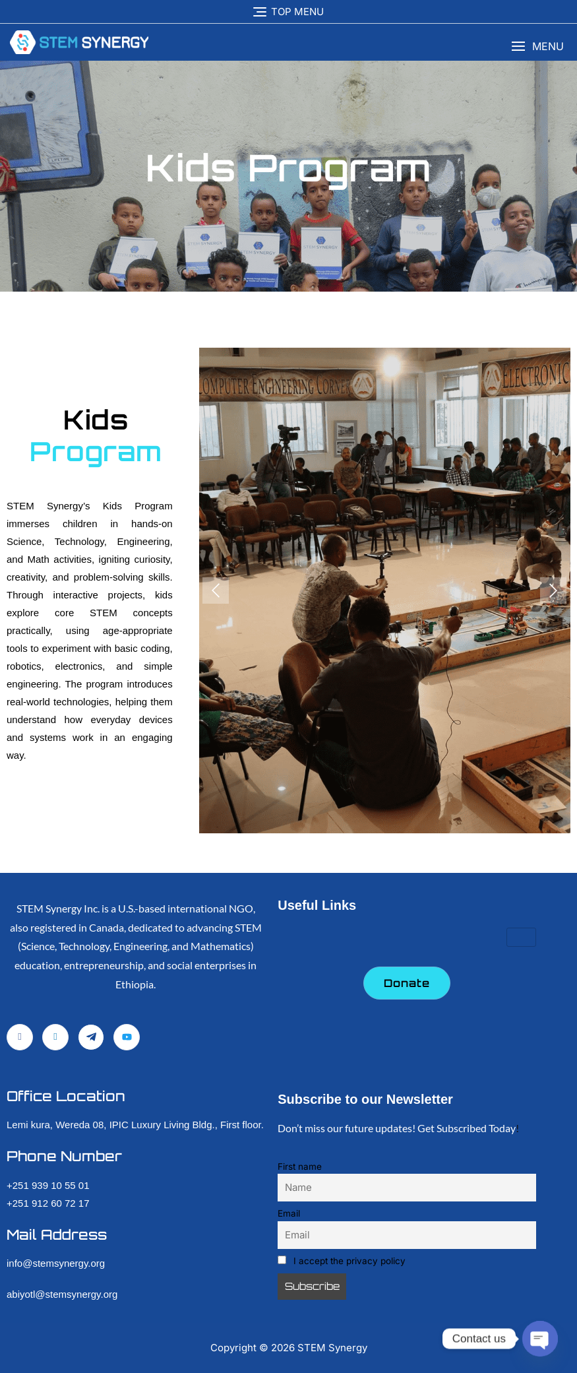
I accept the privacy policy (342, 1261)
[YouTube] (126, 1037)
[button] (537, 46)
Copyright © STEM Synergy (288, 1347)
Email (289, 1213)
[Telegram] (91, 1037)
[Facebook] (20, 1037)
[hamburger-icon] (521, 937)
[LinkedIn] (55, 1037)
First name (300, 1166)
